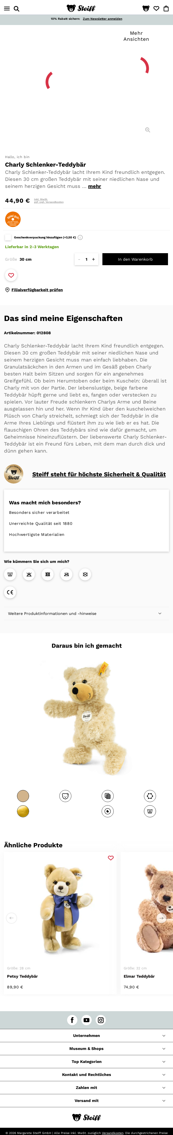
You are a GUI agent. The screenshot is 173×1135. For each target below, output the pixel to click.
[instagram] (101, 1020)
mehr (94, 186)
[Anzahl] (86, 259)
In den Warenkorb (135, 259)
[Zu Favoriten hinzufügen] (11, 275)
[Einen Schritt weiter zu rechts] (161, 918)
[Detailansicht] (148, 130)
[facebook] (72, 1020)
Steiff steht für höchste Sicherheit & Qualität (99, 474)
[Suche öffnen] (16, 9)
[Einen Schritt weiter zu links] (12, 918)
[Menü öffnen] (7, 9)
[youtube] (86, 1020)
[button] (145, 9)
